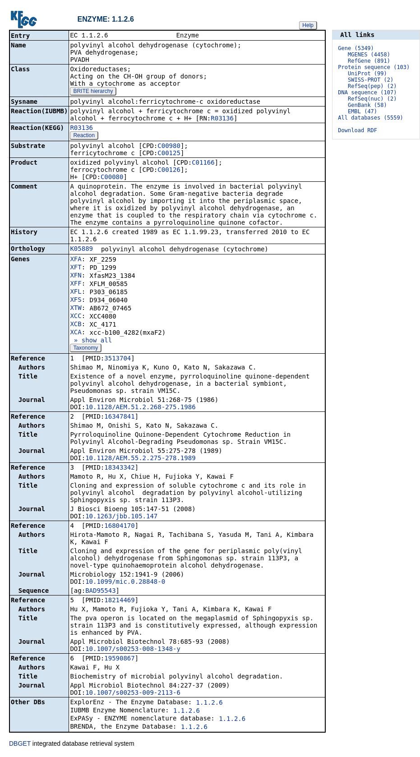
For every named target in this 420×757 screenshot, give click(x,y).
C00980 (168, 146)
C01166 (203, 163)
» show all (91, 341)
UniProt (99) (367, 73)
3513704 (117, 359)
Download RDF (357, 130)
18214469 (119, 601)
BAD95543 (100, 591)
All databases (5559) (370, 118)
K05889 (81, 249)
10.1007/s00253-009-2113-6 (132, 693)
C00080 (112, 177)
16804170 (119, 526)
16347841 (119, 417)
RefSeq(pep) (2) (372, 86)
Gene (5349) (356, 48)
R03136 (222, 119)
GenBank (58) (367, 105)
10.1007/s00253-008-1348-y (132, 649)
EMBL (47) (362, 111)
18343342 (119, 468)
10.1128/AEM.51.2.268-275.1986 (140, 407)
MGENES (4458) (369, 54)
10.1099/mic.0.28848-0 (125, 582)
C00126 (168, 170)
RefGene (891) (369, 61)
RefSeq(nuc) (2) (372, 99)
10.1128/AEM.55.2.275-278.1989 (140, 458)
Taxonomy (85, 349)
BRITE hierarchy (93, 92)
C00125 (168, 153)
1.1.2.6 (209, 703)
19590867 (119, 659)
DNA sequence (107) (367, 92)
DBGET (20, 744)
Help (308, 25)
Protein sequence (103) (374, 67)
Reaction (83, 136)
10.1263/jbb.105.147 (121, 517)
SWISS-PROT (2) (370, 80)
